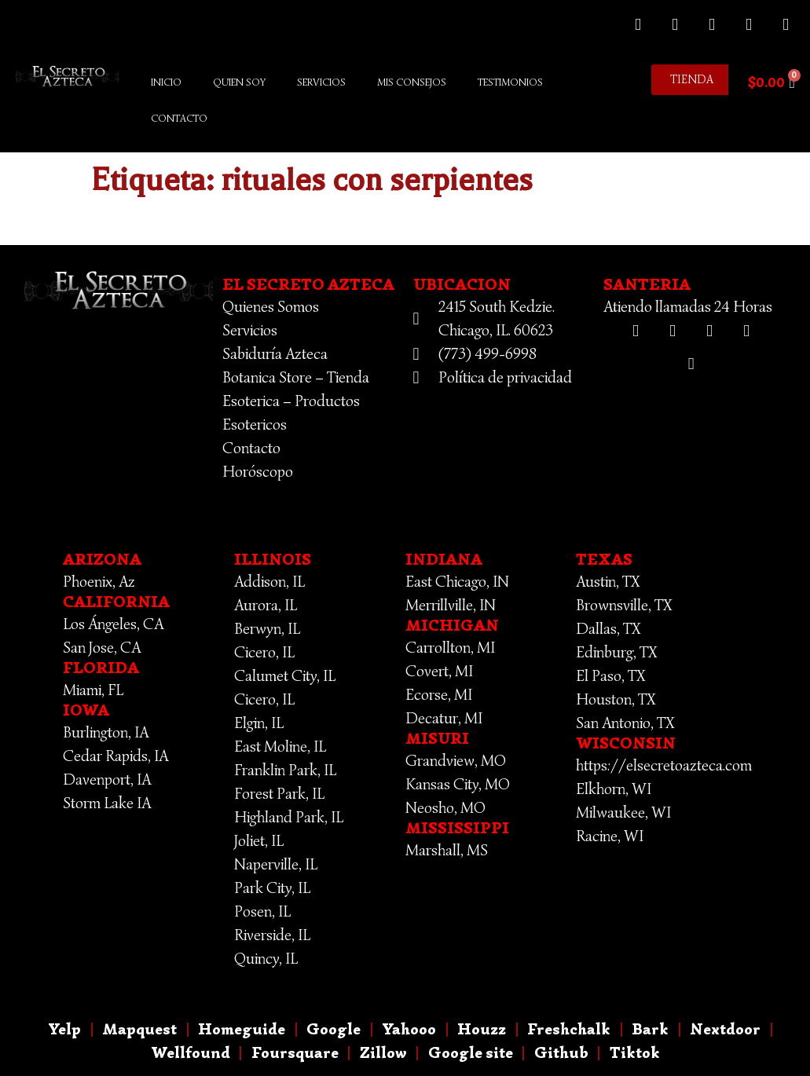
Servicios (321, 82)
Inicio (166, 82)
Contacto (179, 118)
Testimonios (510, 82)
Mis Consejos (411, 82)
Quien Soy (239, 82)
